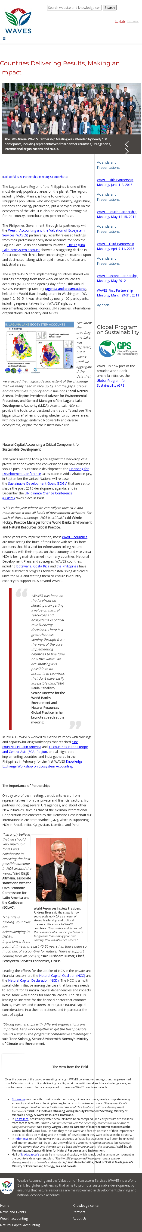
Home (4, 1205)
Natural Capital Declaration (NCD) (33, 980)
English (120, 21)
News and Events (13, 1212)
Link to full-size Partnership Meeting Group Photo (35, 177)
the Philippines (67, 566)
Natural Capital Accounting (20, 1225)
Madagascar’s (30, 1154)
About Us (79, 1218)
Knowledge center (86, 1205)
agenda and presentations (65, 289)
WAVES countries (74, 537)
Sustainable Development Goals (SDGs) (37, 483)
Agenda (103, 305)
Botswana (23, 566)
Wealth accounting (14, 1218)
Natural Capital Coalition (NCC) (62, 975)
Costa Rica (41, 566)
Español (133, 21)
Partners (79, 1212)
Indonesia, (21, 1139)
